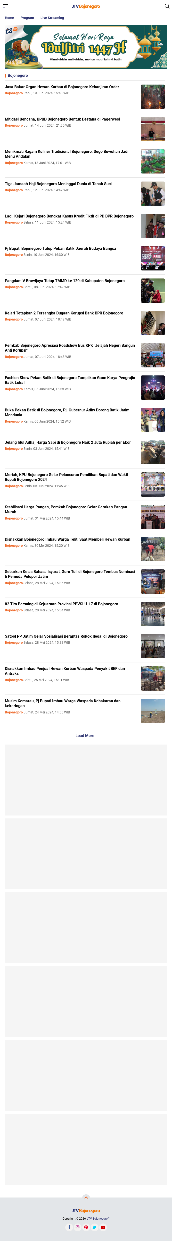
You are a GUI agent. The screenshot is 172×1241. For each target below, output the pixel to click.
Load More (84, 735)
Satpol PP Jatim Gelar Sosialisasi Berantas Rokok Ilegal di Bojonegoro (66, 636)
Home (9, 18)
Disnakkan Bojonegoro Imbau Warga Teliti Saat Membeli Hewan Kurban (67, 539)
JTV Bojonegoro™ (98, 1218)
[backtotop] (86, 1198)
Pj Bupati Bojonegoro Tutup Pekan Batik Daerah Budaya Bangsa (60, 248)
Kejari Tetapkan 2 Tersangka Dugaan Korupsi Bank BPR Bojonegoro (64, 313)
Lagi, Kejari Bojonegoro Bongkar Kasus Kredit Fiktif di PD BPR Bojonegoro (69, 216)
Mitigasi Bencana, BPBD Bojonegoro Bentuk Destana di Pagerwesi (62, 119)
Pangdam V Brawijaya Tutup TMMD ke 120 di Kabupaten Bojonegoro (65, 280)
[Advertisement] (86, 780)
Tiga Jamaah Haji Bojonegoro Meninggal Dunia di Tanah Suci (58, 184)
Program (27, 18)
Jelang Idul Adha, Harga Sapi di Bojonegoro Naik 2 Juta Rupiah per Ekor (68, 442)
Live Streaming (52, 18)
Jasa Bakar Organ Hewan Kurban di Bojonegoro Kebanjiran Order (62, 87)
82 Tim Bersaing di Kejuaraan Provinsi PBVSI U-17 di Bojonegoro (61, 604)
